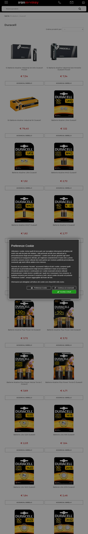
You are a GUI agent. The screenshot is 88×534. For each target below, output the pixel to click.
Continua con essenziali (64, 288)
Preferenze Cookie (39, 288)
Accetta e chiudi (64, 292)
